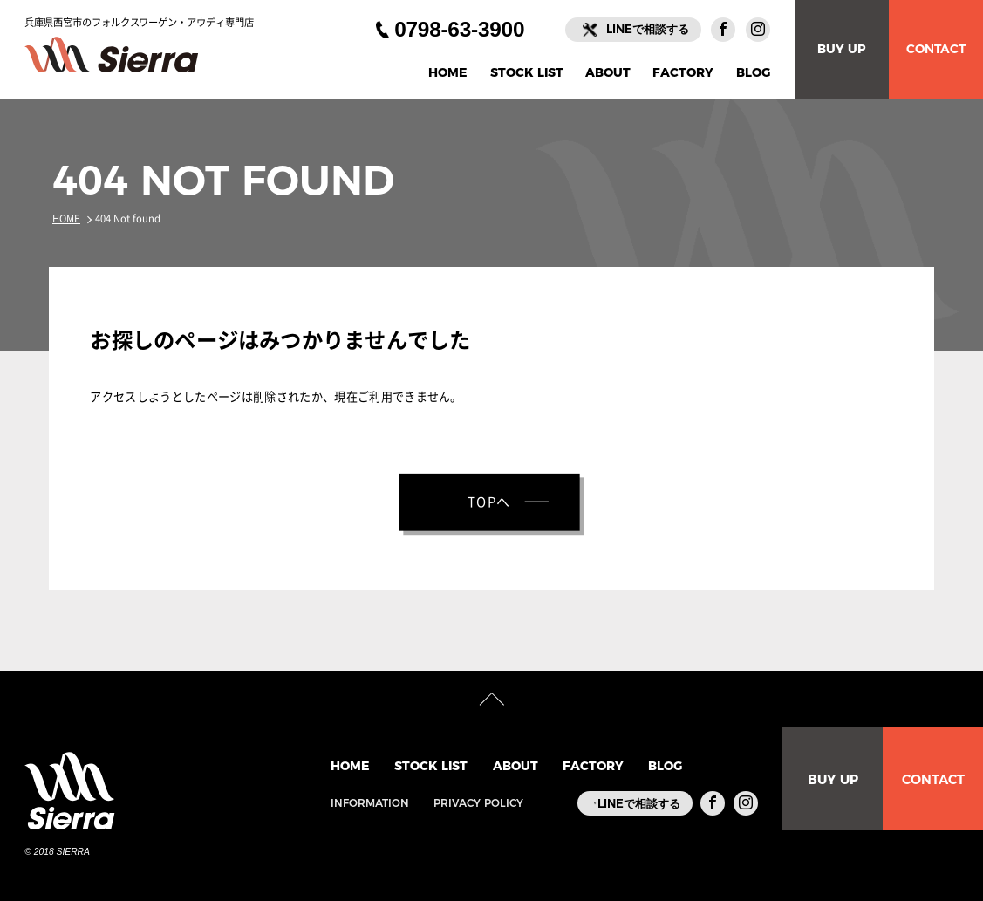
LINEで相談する (647, 29)
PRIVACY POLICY (458, 803)
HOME (448, 73)
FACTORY (682, 73)
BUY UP (841, 49)
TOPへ (489, 502)
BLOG (753, 73)
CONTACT (936, 49)
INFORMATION (350, 803)
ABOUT (608, 73)
